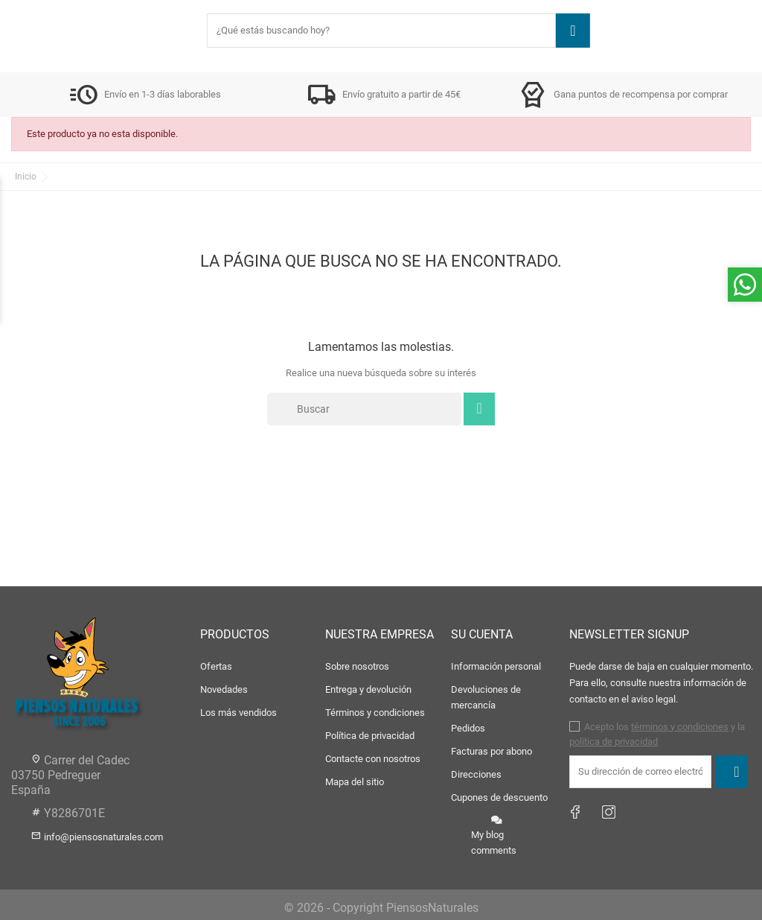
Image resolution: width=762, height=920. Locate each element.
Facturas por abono (491, 751)
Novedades (224, 689)
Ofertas (216, 666)
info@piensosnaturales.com (103, 837)
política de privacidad (613, 741)
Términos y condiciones (375, 712)
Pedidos (468, 728)
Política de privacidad (369, 735)
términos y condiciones (680, 726)
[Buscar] (364, 409)
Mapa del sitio (354, 781)
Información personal (496, 666)
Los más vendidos (238, 712)
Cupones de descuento (499, 797)
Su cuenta (482, 634)
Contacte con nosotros (372, 758)
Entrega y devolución (368, 689)
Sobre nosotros (357, 666)
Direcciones (476, 774)
